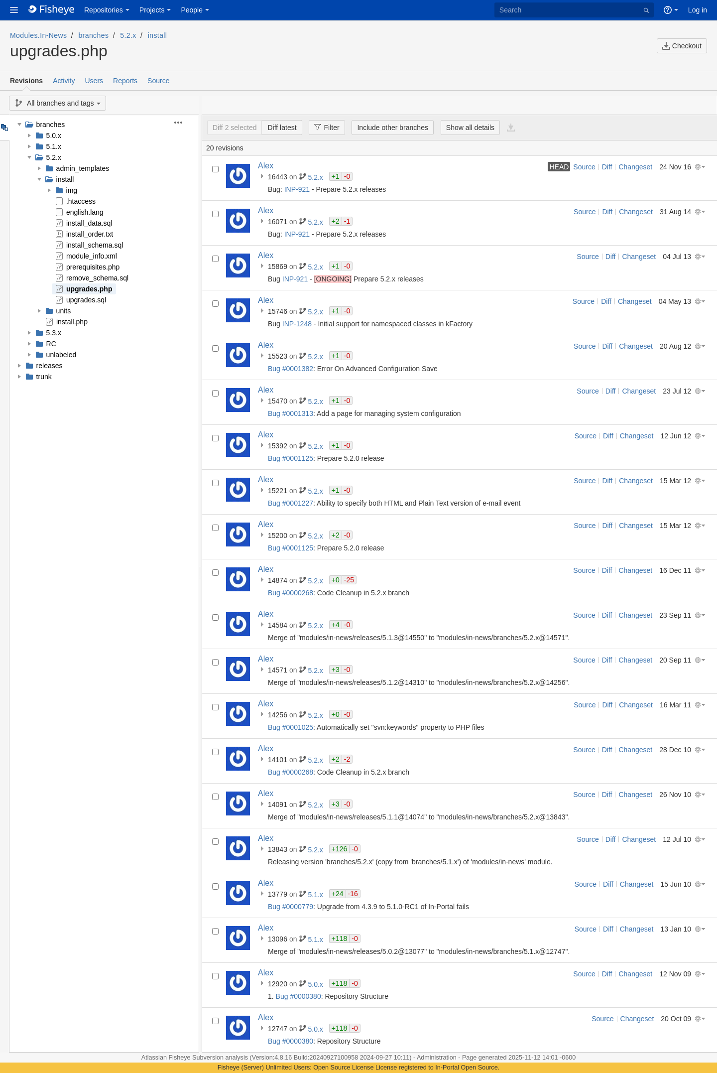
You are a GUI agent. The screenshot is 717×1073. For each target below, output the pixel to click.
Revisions (26, 81)
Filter (324, 127)
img (72, 190)
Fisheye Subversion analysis (208, 1057)
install (157, 35)
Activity (64, 81)
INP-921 (297, 189)
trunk (44, 377)
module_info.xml (91, 256)
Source (158, 81)
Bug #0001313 (290, 413)
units (63, 311)
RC (51, 344)
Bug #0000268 (290, 593)
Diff (607, 167)
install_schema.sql (94, 245)
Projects (152, 10)
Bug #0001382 (290, 369)
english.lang (85, 212)
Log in (697, 10)
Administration (437, 1057)
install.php (72, 322)
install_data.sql (89, 223)
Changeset (635, 167)
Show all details (470, 128)
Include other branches (392, 128)
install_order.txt (89, 234)
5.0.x (53, 135)
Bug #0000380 (298, 996)
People (192, 10)
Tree (4, 127)
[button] (14, 10)
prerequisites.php (93, 267)
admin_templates (83, 168)
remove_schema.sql (97, 278)
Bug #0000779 (290, 907)
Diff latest (281, 128)
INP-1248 (297, 324)
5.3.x (53, 333)
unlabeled (61, 355)
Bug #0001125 (290, 458)
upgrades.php (89, 289)
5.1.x (53, 146)
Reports (125, 81)
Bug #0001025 (290, 727)
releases (49, 366)
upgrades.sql (86, 300)
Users (94, 81)
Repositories (103, 10)
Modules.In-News (38, 35)
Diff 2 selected (234, 128)
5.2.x (128, 35)
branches (93, 35)
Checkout (682, 46)
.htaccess (81, 201)
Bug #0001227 (290, 503)
